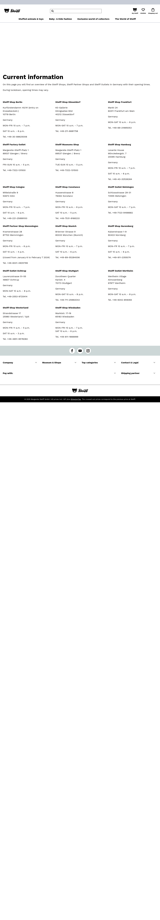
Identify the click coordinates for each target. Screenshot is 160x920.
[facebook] (72, 351)
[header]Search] (76, 11)
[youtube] (80, 351)
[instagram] (88, 351)
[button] (135, 11)
